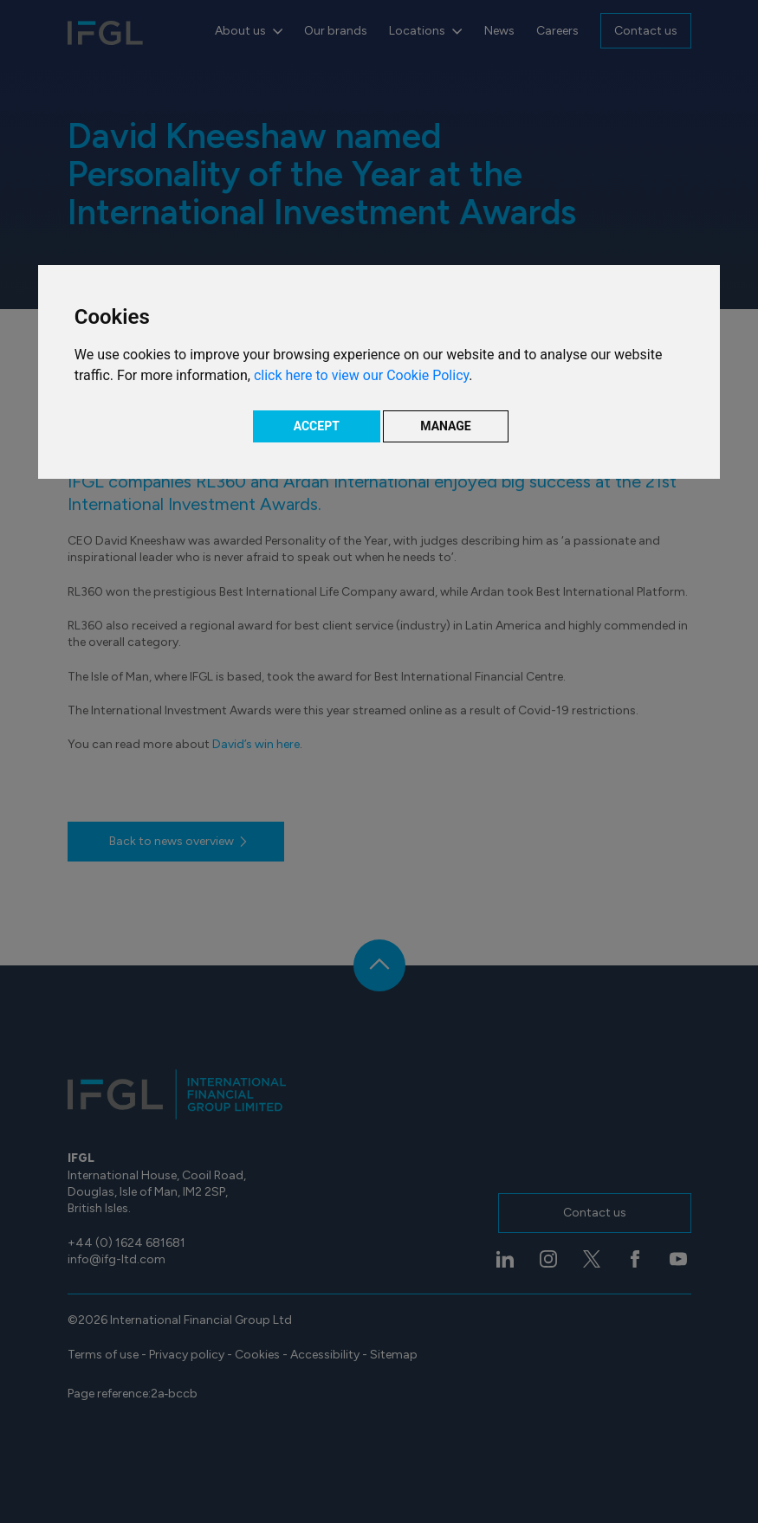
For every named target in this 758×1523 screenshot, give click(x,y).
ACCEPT (317, 426)
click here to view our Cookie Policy (361, 375)
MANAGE (445, 426)
